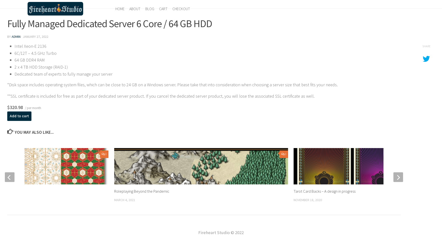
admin (16, 36)
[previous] (10, 177)
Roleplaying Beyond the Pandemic (142, 191)
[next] (398, 177)
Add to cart (19, 116)
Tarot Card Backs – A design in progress (325, 191)
